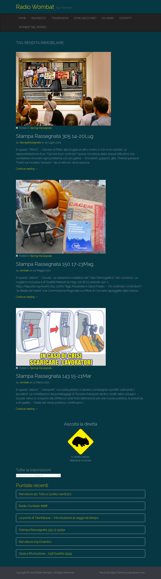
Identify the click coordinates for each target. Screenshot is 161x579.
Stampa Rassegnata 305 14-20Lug (54, 136)
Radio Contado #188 (33, 506)
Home (22, 18)
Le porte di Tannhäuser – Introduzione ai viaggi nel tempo (59, 518)
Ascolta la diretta (80, 424)
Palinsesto (38, 18)
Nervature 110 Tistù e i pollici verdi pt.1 (45, 494)
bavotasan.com (136, 572)
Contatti (125, 18)
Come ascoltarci (85, 18)
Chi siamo (108, 18)
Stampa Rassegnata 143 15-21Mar (53, 376)
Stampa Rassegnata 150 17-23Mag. (55, 264)
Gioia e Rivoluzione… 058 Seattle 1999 (45, 553)
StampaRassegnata (30, 142)
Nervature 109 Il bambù (35, 541)
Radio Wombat (35, 6)
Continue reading (27, 168)
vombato (24, 270)
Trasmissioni (60, 18)
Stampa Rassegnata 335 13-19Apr (42, 530)
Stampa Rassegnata (41, 128)
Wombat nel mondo (32, 27)
